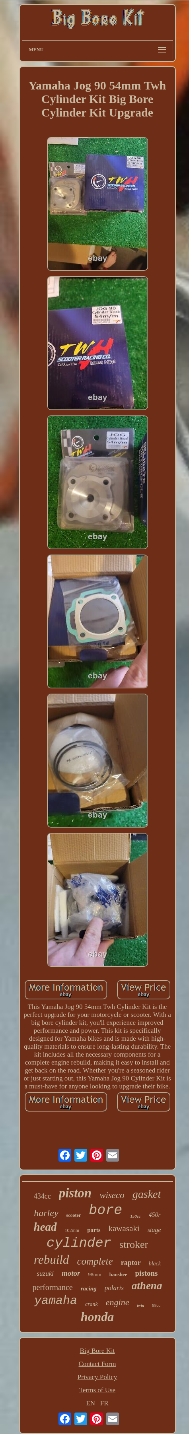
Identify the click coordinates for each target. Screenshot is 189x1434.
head (45, 1226)
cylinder (79, 1243)
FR (104, 1403)
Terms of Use (97, 1390)
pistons (146, 1273)
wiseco (112, 1195)
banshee (118, 1274)
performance (53, 1287)
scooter (73, 1215)
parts (93, 1230)
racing (89, 1288)
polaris (114, 1288)
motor (71, 1273)
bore (105, 1210)
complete (95, 1261)
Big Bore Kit (97, 1350)
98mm (94, 1274)
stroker (133, 1244)
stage (154, 1229)
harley (46, 1213)
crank (91, 1304)
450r (155, 1214)
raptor (131, 1263)
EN (90, 1403)
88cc (156, 1305)
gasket (146, 1194)
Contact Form (97, 1364)
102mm (72, 1230)
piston (75, 1193)
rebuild (51, 1260)
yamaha (55, 1301)
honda (97, 1317)
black (155, 1264)
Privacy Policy (97, 1377)
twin (140, 1305)
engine (117, 1302)
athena (147, 1286)
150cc (135, 1216)
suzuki (45, 1273)
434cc (42, 1196)
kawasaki (124, 1228)
